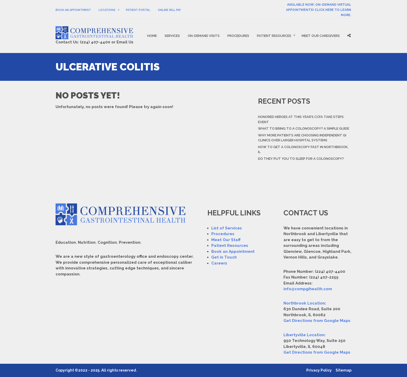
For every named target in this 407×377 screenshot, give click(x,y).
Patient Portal (138, 10)
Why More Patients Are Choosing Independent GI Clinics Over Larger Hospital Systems (302, 137)
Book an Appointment (233, 251)
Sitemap (343, 370)
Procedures (238, 36)
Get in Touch (224, 257)
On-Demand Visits (204, 36)
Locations (107, 10)
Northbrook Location (304, 303)
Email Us (125, 42)
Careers (219, 263)
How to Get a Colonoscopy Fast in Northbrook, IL (303, 149)
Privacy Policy (319, 370)
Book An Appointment (73, 10)
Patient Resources (274, 36)
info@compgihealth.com (307, 289)
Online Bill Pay (169, 10)
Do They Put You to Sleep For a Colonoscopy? (301, 159)
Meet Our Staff (226, 239)
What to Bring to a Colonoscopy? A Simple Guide (303, 128)
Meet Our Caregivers (321, 36)
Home (152, 36)
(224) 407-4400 (95, 42)
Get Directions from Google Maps (316, 320)
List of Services (226, 228)
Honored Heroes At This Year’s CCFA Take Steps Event (301, 119)
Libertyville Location (303, 335)
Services (172, 36)
